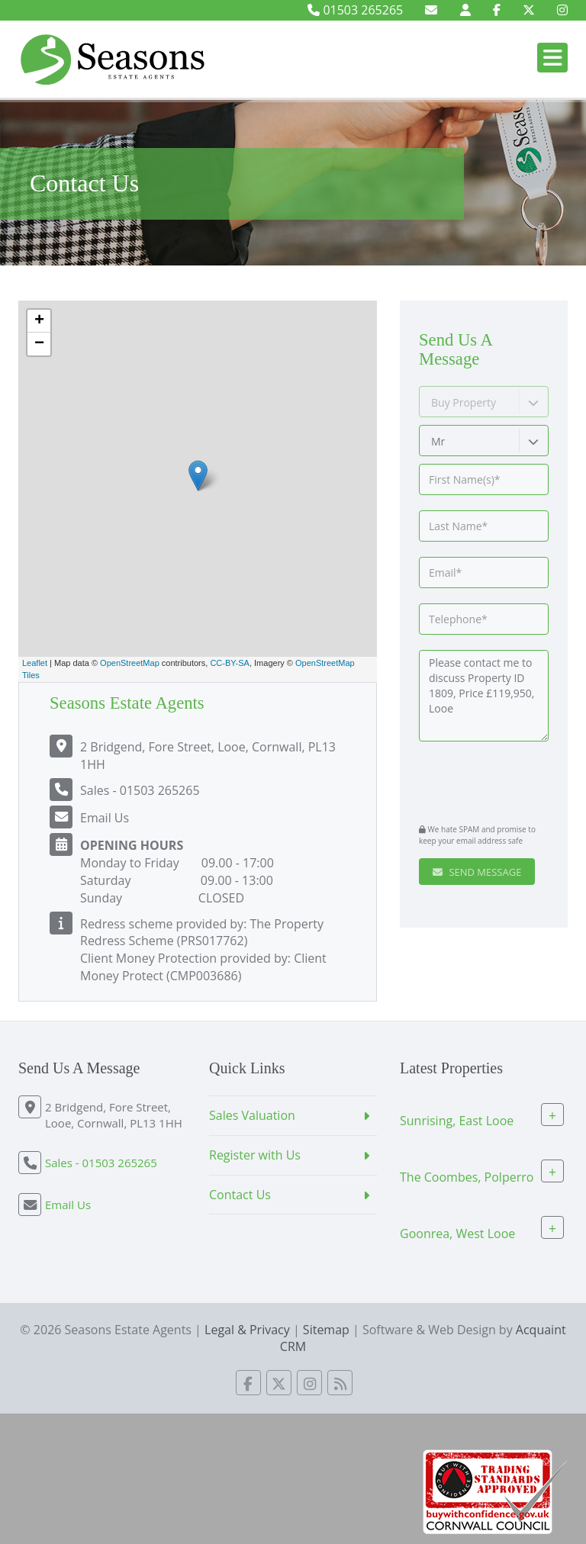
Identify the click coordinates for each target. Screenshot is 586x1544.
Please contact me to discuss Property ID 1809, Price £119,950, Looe (484, 695)
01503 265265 (355, 10)
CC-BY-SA (230, 662)
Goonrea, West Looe (457, 1233)
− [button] (39, 344)
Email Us (104, 817)
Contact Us (240, 1194)
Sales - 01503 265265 (140, 790)
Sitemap (326, 1329)
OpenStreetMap (129, 662)
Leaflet (34, 662)
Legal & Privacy (247, 1329)
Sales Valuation (252, 1115)
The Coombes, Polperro (466, 1177)
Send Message (477, 872)
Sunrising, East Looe (457, 1120)
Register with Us (255, 1155)
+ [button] (39, 321)
